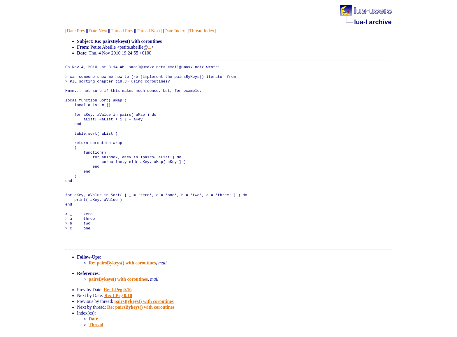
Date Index (174, 30)
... (149, 47)
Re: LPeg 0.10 (118, 289)
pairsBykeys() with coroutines (118, 279)
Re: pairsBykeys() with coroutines (122, 262)
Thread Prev (121, 30)
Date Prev (76, 30)
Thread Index (201, 30)
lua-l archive (372, 22)
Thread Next (148, 30)
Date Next (98, 30)
